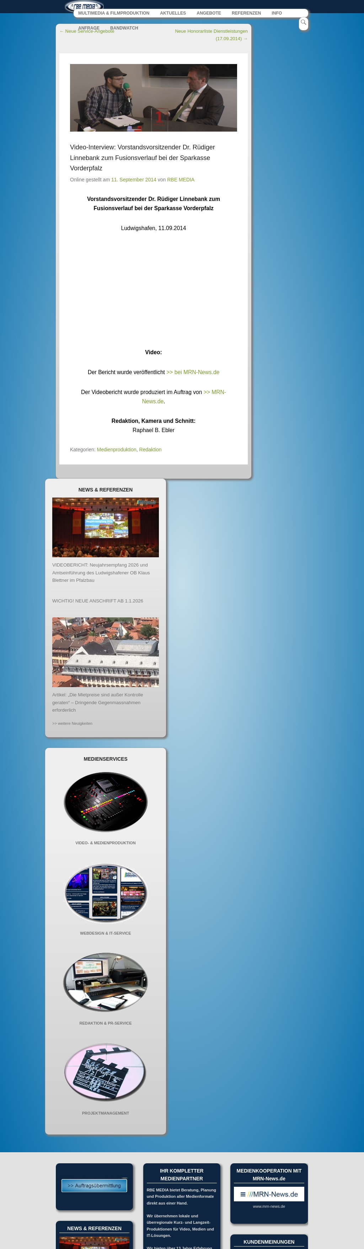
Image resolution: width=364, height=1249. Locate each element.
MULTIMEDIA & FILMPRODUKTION (113, 13)
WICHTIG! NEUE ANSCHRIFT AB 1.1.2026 (97, 601)
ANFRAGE (89, 28)
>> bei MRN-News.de (192, 373)
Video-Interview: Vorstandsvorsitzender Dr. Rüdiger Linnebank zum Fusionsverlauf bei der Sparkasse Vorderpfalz (142, 158)
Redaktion (150, 449)
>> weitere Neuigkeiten (72, 724)
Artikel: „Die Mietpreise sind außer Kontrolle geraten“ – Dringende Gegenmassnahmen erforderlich (97, 702)
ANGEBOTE (209, 13)
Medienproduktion (116, 449)
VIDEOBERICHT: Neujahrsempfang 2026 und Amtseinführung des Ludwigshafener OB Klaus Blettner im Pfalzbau (101, 572)
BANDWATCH (124, 28)
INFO (277, 13)
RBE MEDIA (180, 180)
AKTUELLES (173, 13)
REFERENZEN (246, 13)
